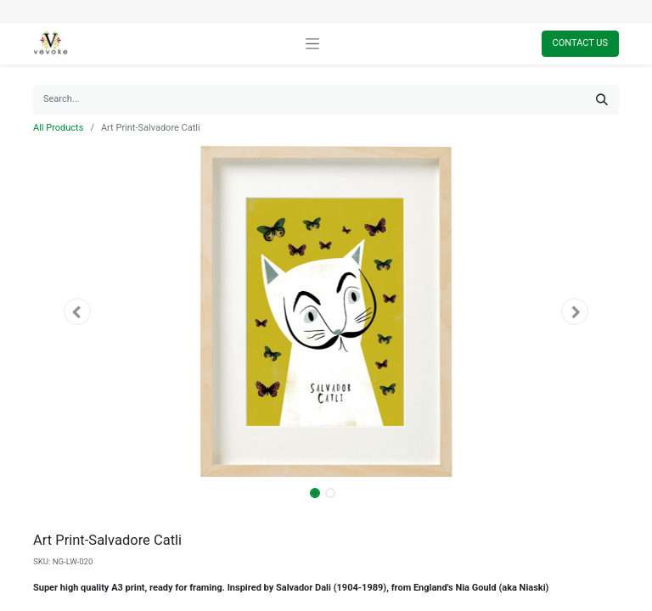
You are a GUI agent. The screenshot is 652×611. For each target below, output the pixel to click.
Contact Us (580, 42)
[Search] (602, 100)
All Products (58, 127)
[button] (77, 311)
